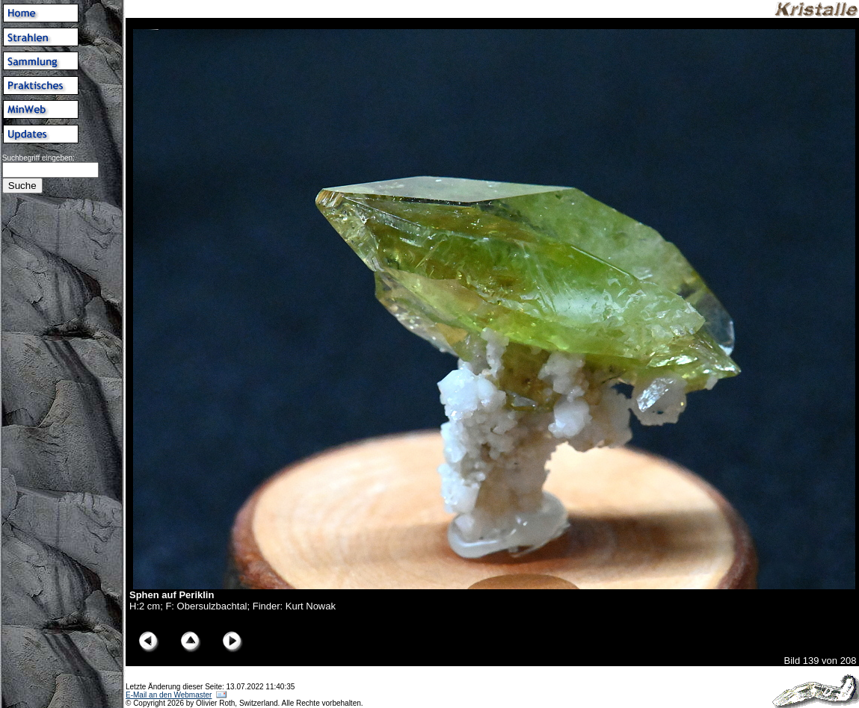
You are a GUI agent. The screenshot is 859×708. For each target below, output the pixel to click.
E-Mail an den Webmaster (169, 695)
